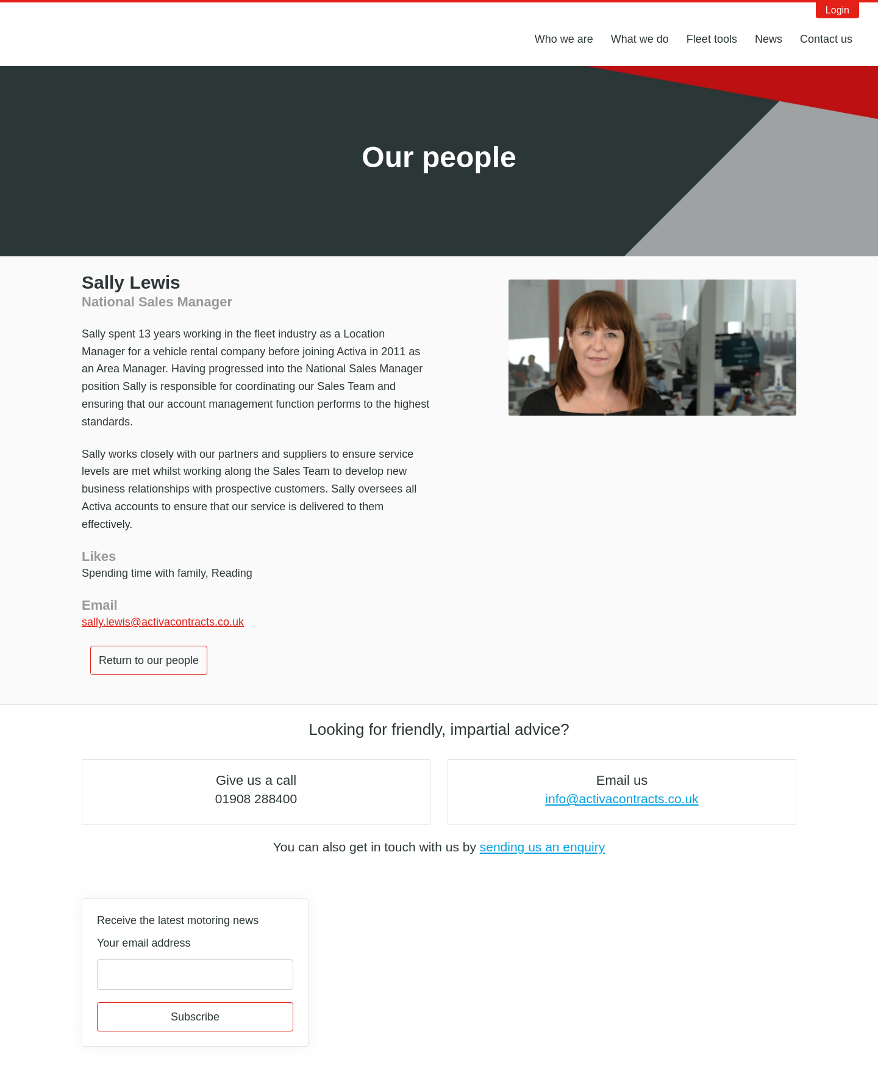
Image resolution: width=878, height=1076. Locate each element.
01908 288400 (256, 799)
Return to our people (149, 660)
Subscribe (195, 1017)
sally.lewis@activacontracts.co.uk (163, 622)
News (768, 39)
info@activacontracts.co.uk (621, 799)
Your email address (143, 943)
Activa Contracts (88, 32)
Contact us (826, 39)
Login (837, 10)
